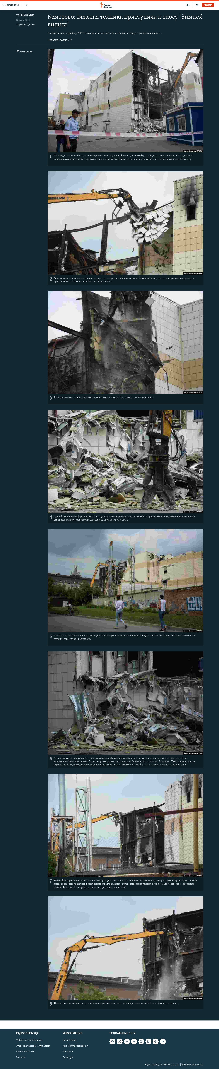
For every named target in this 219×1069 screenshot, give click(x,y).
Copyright (68, 1057)
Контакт (20, 1057)
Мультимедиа (25, 15)
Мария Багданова (25, 24)
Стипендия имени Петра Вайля (33, 1046)
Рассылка (68, 1052)
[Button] (24, 52)
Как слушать (69, 1040)
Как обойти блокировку (75, 1046)
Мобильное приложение (29, 1040)
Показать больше (60, 40)
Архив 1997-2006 (25, 1052)
